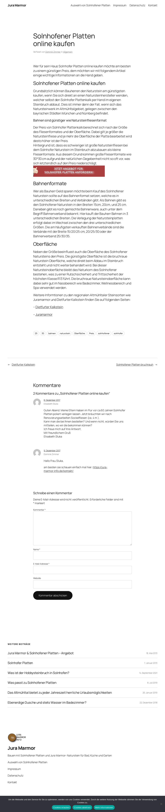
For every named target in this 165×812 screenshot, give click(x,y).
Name (36, 549)
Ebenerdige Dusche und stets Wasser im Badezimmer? (47, 702)
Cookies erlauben (61, 807)
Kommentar (39, 509)
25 (36, 333)
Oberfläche (79, 333)
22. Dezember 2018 (148, 702)
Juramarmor (43, 314)
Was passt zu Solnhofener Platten (32, 683)
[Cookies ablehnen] (161, 803)
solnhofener (103, 333)
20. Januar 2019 (150, 692)
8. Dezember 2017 (52, 400)
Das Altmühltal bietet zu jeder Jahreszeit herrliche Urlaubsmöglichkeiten (60, 692)
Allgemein (67, 51)
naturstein (65, 333)
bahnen (52, 333)
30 (43, 333)
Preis (91, 333)
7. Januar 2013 (150, 662)
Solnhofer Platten (20, 663)
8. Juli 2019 (152, 682)
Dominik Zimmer (53, 51)
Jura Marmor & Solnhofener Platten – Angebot (41, 653)
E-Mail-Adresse (41, 563)
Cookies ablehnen (82, 807)
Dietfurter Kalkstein (49, 307)
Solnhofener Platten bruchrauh (134, 364)
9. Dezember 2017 (52, 450)
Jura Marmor (17, 5)
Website (37, 578)
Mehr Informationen (104, 807)
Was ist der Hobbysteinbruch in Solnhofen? (38, 673)
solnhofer (118, 333)
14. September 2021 (148, 672)
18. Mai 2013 (151, 653)
